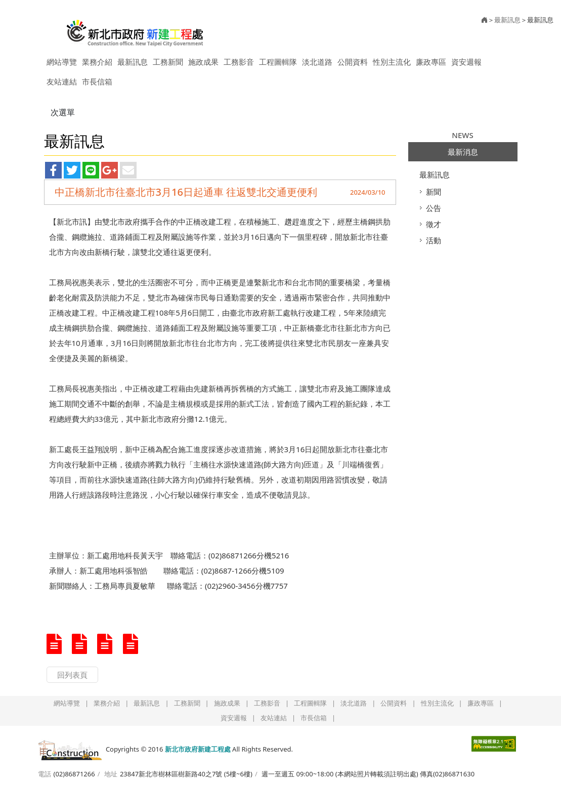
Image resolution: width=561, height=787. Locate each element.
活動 (433, 240)
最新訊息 (434, 174)
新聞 (433, 192)
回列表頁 (72, 675)
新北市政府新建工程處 (135, 29)
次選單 (63, 112)
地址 (110, 773)
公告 (433, 208)
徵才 (433, 224)
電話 (44, 773)
